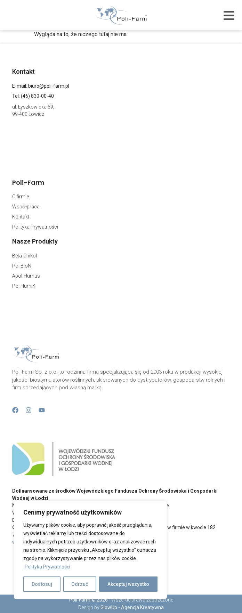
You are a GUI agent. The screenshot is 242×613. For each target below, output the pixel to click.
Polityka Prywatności (47, 567)
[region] (90, 550)
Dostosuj (42, 584)
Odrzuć (80, 584)
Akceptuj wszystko (128, 584)
